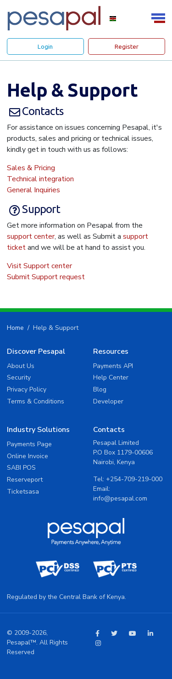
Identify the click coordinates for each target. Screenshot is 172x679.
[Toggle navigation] (159, 18)
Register (127, 46)
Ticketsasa (23, 491)
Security (19, 377)
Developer (108, 401)
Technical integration (40, 179)
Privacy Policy (26, 389)
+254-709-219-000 (134, 479)
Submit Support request (46, 277)
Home (15, 327)
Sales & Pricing (31, 168)
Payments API (113, 366)
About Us (20, 366)
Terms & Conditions (35, 401)
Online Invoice (27, 456)
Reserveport (25, 479)
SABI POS (21, 467)
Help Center (110, 377)
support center (31, 236)
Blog (99, 389)
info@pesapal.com (120, 498)
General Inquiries (33, 190)
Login (45, 46)
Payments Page (29, 444)
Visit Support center (39, 266)
